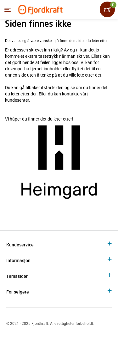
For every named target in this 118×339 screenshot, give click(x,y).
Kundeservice (20, 245)
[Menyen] (7, 9)
